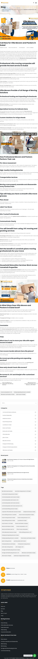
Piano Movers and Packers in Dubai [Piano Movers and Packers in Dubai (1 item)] (28, 538)
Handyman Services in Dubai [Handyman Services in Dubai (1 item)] (29, 511)
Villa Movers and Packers (8, 450)
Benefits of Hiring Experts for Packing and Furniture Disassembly (21, 466)
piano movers (5, 437)
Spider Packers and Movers (18, 658)
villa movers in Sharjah (20, 394)
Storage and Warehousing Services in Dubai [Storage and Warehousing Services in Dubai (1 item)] (11, 549)
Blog (2, 611)
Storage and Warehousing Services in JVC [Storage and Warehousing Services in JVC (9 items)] (10, 552)
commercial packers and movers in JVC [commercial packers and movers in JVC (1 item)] (10, 500)
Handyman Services (7, 418)
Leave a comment (30, 47)
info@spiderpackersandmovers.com (17, 580)
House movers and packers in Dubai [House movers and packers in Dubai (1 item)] (26, 514)
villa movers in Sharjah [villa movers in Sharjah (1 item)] (6, 555)
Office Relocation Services (7, 625)
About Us (3, 606)
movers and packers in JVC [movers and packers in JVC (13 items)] (21, 526)
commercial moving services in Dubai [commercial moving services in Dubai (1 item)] (9, 494)
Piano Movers (4, 639)
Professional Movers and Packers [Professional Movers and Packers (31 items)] (8, 544)
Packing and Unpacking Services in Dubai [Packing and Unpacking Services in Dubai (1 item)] (10, 535)
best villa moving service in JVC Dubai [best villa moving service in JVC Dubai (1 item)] (23, 491)
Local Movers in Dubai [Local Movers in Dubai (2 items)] (22, 520)
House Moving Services (7, 421)
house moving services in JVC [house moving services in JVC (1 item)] (24, 517)
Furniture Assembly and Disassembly (9, 641)
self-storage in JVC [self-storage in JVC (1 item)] (19, 546)
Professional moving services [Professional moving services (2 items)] (24, 544)
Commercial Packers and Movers (9, 412)
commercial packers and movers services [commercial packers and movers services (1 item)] (10, 503)
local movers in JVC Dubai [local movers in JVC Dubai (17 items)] (7, 523)
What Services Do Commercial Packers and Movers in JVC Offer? (30, 383)
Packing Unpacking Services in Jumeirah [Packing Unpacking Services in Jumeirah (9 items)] (10, 538)
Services (3, 608)
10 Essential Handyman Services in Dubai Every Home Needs (19, 479)
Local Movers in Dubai (7, 424)
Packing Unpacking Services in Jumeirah (22, 392)
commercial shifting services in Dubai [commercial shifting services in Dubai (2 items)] (9, 508)
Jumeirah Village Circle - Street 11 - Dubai (18, 574)
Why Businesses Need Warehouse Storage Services (18, 472)
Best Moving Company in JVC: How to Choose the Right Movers (20, 459)
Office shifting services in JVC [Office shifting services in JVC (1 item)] (25, 532)
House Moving (4, 623)
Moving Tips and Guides (7, 431)
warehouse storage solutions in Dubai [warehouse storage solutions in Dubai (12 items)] (21, 555)
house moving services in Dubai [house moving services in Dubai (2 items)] (8, 517)
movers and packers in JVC (6, 392)
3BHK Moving (4, 643)
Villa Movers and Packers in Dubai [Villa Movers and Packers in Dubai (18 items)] (28, 552)
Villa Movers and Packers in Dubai (7, 394)
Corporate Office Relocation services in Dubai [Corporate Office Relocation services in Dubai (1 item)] (11, 511)
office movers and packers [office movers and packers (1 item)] (22, 529)
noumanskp (22, 47)
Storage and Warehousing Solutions (10, 447)
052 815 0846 (12, 568)
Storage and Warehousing (8, 443)
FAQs (2, 615)
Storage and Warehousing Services (9, 648)
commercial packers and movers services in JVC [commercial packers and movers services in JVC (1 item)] (12, 505)
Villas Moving (4, 629)
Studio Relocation (5, 627)
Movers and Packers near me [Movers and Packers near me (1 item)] (8, 529)
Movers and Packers (7, 428)
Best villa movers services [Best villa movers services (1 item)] (7, 491)
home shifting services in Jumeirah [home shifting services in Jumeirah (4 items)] (9, 514)
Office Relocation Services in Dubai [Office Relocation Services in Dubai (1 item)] (9, 532)
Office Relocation (6, 434)
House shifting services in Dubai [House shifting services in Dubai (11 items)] (8, 520)
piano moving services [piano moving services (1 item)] (6, 541)
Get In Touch (4, 613)
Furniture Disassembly (7, 415)
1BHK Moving (3, 646)
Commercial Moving (5, 650)
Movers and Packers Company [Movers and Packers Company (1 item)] (21, 523)
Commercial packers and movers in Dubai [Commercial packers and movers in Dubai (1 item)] (10, 497)
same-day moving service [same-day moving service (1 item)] (7, 546)
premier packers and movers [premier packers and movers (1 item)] (20, 541)
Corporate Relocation (6, 632)
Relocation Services (13, 47)
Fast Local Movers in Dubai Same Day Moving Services (7, 383)
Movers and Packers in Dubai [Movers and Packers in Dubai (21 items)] (8, 526)
